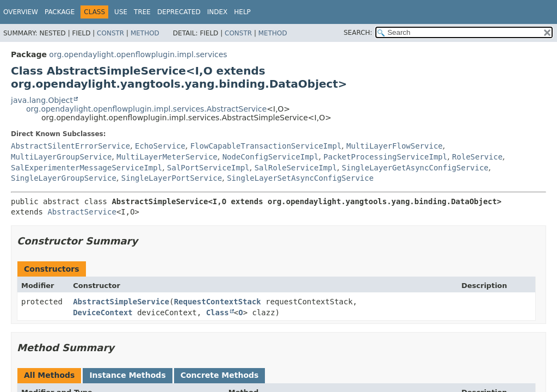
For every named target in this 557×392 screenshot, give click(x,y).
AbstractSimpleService (121, 301)
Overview (20, 12)
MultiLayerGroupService (61, 156)
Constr (110, 33)
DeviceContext (103, 312)
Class (217, 312)
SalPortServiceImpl (208, 167)
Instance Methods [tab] (127, 375)
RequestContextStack (217, 301)
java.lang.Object (42, 100)
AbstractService (81, 211)
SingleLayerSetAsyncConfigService (300, 178)
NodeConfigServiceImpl (270, 156)
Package (60, 12)
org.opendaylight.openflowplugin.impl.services (138, 54)
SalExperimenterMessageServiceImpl (86, 167)
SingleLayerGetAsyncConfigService (415, 167)
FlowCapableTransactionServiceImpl (266, 146)
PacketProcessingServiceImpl (386, 156)
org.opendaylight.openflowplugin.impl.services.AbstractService (146, 109)
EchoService (160, 146)
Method (145, 33)
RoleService (477, 156)
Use (120, 12)
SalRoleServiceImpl (296, 167)
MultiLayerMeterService (166, 156)
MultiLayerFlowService (394, 146)
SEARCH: (358, 32)
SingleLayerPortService (171, 178)
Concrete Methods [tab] (220, 375)
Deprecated (179, 12)
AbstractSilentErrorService (70, 146)
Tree (142, 12)
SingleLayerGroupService (63, 178)
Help (242, 12)
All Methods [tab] (49, 375)
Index (217, 12)
